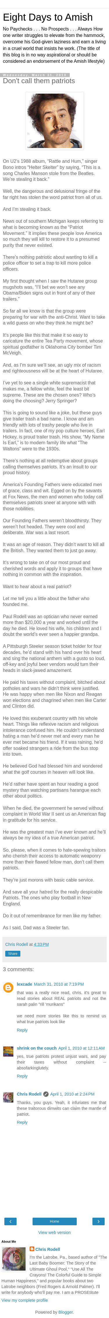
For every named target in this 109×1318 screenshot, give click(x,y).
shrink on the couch (37, 1048)
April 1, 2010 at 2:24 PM (72, 1094)
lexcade (24, 984)
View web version (54, 1232)
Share (12, 954)
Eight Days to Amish (48, 17)
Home (54, 1221)
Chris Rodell (29, 1094)
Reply (22, 1030)
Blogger (65, 1312)
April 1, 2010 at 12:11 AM (81, 1048)
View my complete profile (24, 1300)
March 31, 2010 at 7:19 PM (59, 984)
